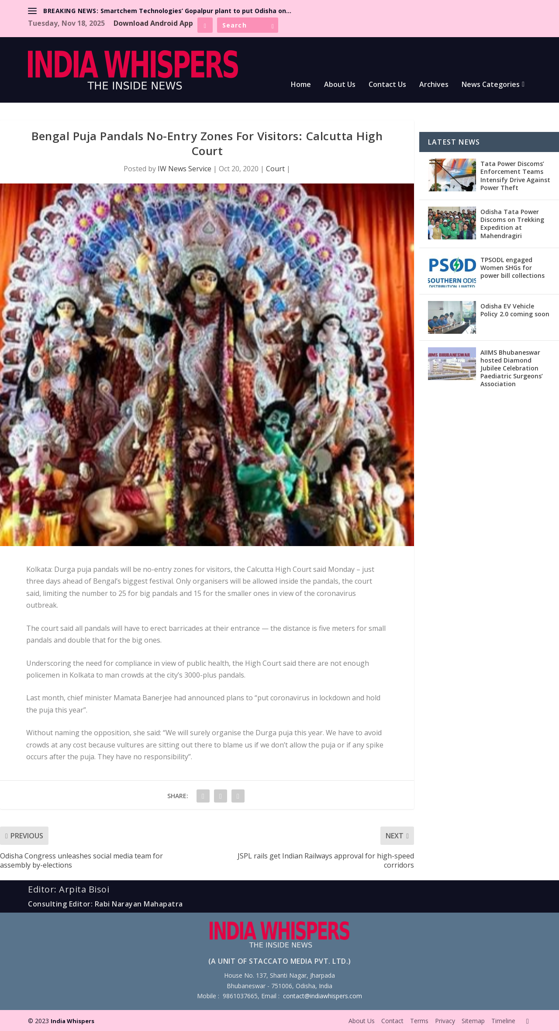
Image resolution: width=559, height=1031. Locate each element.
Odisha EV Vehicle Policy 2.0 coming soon (514, 310)
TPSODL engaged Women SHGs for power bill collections (512, 268)
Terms (419, 1021)
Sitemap (473, 1021)
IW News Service (184, 168)
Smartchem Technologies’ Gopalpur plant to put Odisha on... (195, 11)
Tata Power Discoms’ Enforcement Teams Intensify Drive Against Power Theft (515, 175)
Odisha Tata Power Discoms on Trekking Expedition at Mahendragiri (512, 224)
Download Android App (153, 23)
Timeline (503, 1021)
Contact (392, 1021)
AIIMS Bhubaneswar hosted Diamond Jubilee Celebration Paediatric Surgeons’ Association (511, 368)
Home (301, 85)
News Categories (491, 85)
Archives (434, 85)
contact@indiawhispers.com (322, 996)
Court (275, 168)
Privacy (445, 1021)
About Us (339, 85)
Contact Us (387, 85)
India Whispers (72, 1021)
